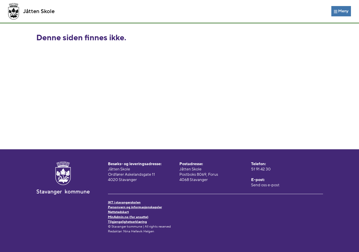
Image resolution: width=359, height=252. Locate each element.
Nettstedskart (118, 212)
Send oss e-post (265, 185)
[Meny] (341, 11)
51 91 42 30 (261, 169)
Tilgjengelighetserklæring (127, 222)
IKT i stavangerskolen (124, 202)
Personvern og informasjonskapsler (135, 207)
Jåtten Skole (31, 11)
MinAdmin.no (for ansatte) (128, 217)
